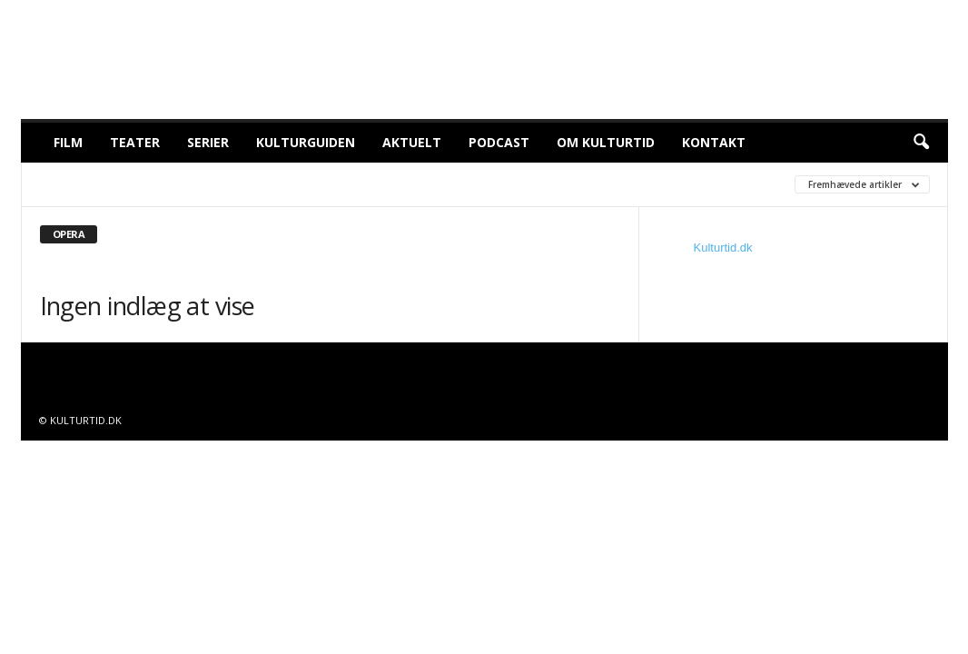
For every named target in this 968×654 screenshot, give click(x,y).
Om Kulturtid (606, 142)
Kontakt (714, 142)
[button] (921, 143)
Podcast (499, 142)
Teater (135, 142)
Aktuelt (411, 142)
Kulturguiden (305, 142)
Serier (208, 142)
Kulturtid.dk (723, 247)
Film (68, 142)
